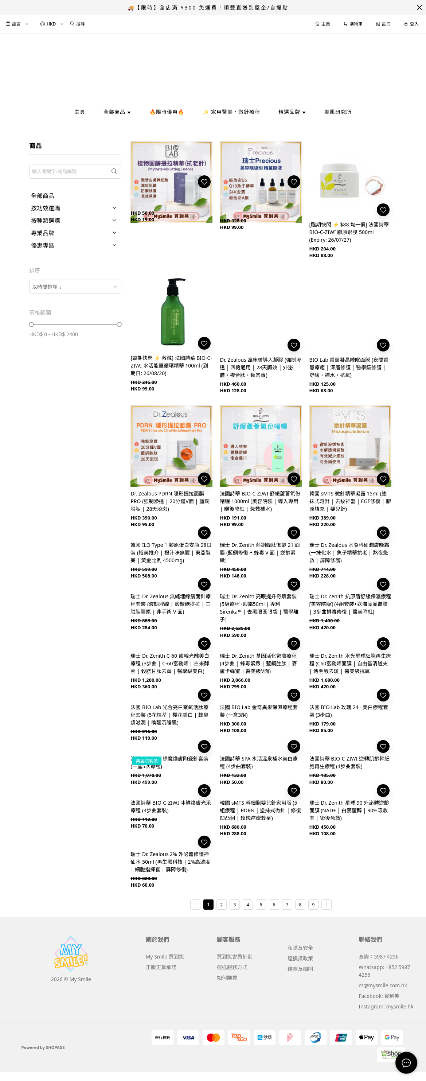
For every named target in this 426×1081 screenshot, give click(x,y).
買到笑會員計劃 (235, 956)
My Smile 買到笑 (165, 956)
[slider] (31, 324)
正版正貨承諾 (161, 967)
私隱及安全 (300, 947)
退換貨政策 (300, 958)
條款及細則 (300, 968)
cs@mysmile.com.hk (383, 985)
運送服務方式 (232, 967)
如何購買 (227, 977)
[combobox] (75, 286)
